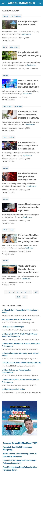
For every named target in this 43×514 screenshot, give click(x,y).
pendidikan (18, 106)
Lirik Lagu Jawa (16, 16)
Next (18, 297)
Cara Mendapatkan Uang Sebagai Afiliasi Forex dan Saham (28, 145)
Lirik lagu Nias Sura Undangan (13, 327)
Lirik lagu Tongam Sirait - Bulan (13, 389)
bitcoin (5, 230)
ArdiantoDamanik (21, 3)
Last (24, 297)
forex (4, 137)
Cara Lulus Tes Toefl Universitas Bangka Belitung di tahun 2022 (28, 114)
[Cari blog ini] (40, 3)
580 (36, 292)
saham (5, 75)
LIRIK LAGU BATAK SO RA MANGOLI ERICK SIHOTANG (21, 363)
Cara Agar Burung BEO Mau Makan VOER (20, 443)
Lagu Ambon (14, 47)
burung (5, 16)
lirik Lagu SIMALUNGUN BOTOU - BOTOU (16, 320)
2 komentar (34, 69)
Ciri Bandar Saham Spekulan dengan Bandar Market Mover (28, 269)
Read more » (26, 34)
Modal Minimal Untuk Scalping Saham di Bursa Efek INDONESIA (28, 83)
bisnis (5, 47)
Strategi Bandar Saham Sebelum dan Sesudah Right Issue (29, 207)
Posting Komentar (8, 40)
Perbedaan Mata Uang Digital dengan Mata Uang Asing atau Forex (28, 238)
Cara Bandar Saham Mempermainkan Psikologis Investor (27, 176)
